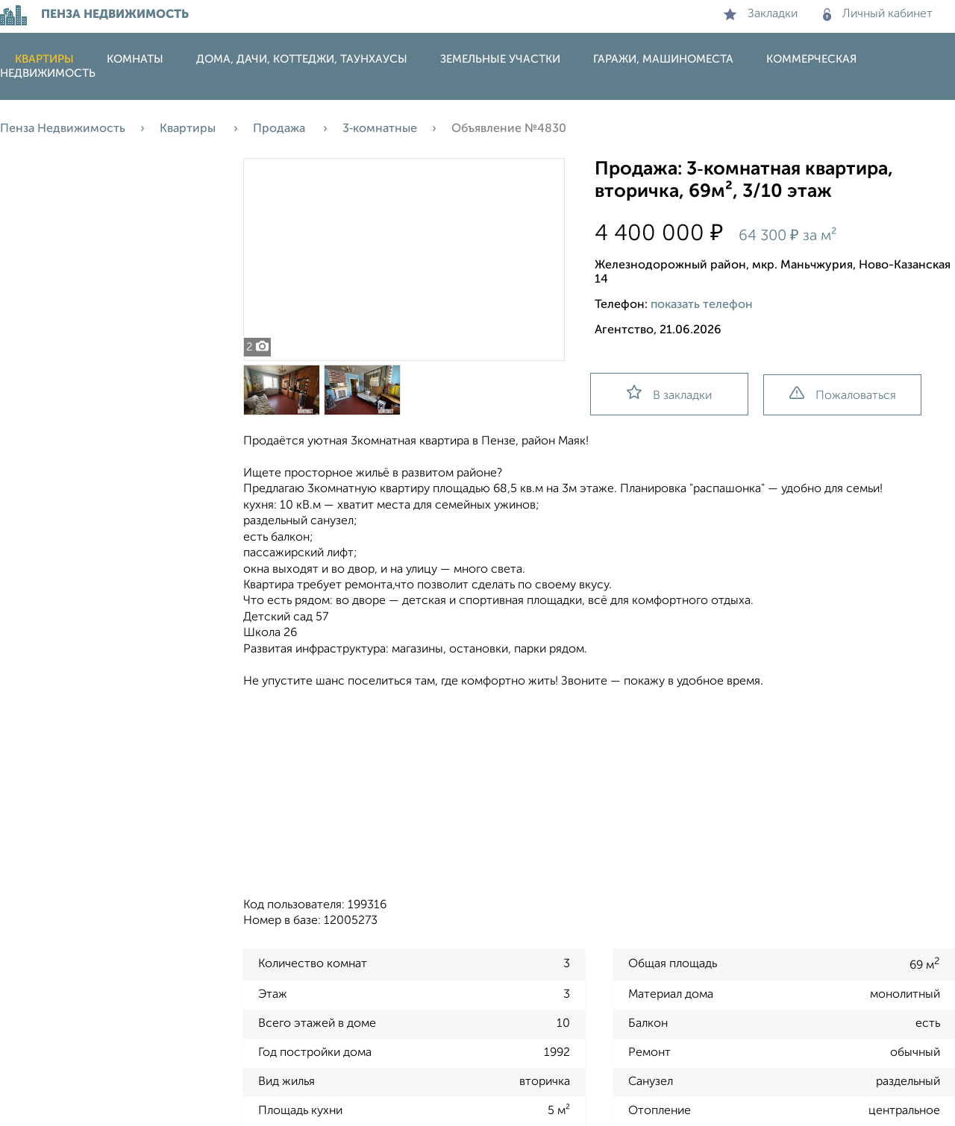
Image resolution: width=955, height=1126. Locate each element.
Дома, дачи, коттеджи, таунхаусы (301, 59)
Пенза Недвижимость (62, 129)
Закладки (761, 14)
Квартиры (44, 59)
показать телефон (702, 305)
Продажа (280, 129)
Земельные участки (500, 59)
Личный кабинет (878, 14)
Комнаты (135, 59)
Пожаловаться (842, 394)
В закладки (669, 393)
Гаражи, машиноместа (663, 59)
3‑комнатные (379, 129)
